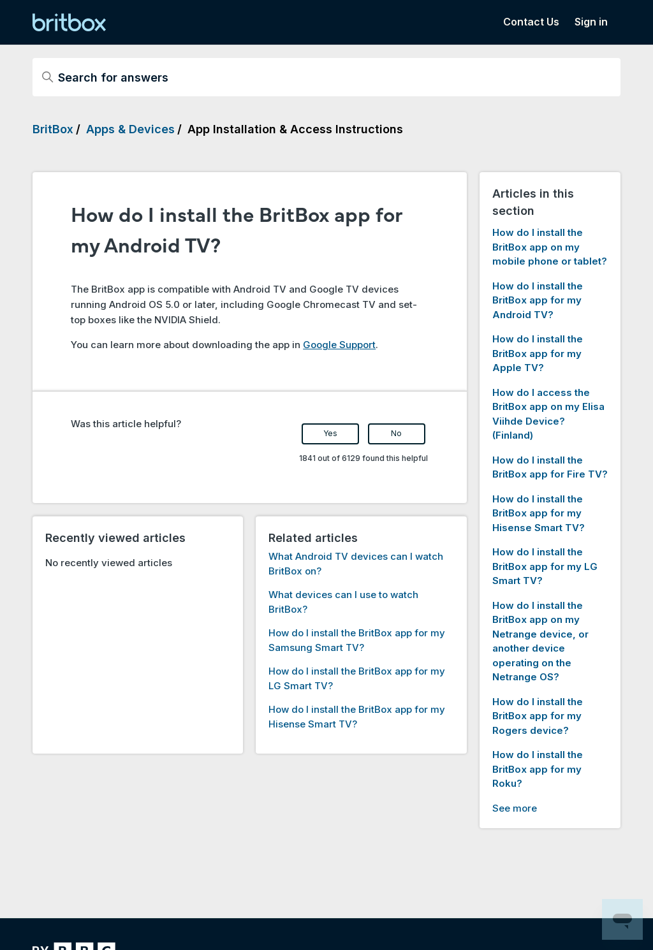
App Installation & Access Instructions (295, 129)
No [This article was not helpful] (396, 433)
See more (514, 808)
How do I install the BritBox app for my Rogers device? (537, 716)
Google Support (339, 345)
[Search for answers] (326, 77)
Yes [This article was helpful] (330, 433)
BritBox (53, 129)
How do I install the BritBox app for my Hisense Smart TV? (538, 513)
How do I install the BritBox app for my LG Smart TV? (545, 566)
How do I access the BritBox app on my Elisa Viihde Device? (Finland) (548, 414)
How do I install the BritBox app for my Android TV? (537, 300)
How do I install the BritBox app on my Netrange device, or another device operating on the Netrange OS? (540, 641)
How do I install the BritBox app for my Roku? (537, 769)
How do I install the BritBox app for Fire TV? (550, 467)
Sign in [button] (591, 21)
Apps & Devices (130, 129)
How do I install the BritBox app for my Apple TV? (537, 353)
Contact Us (531, 21)
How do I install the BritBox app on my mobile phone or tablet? (549, 246)
